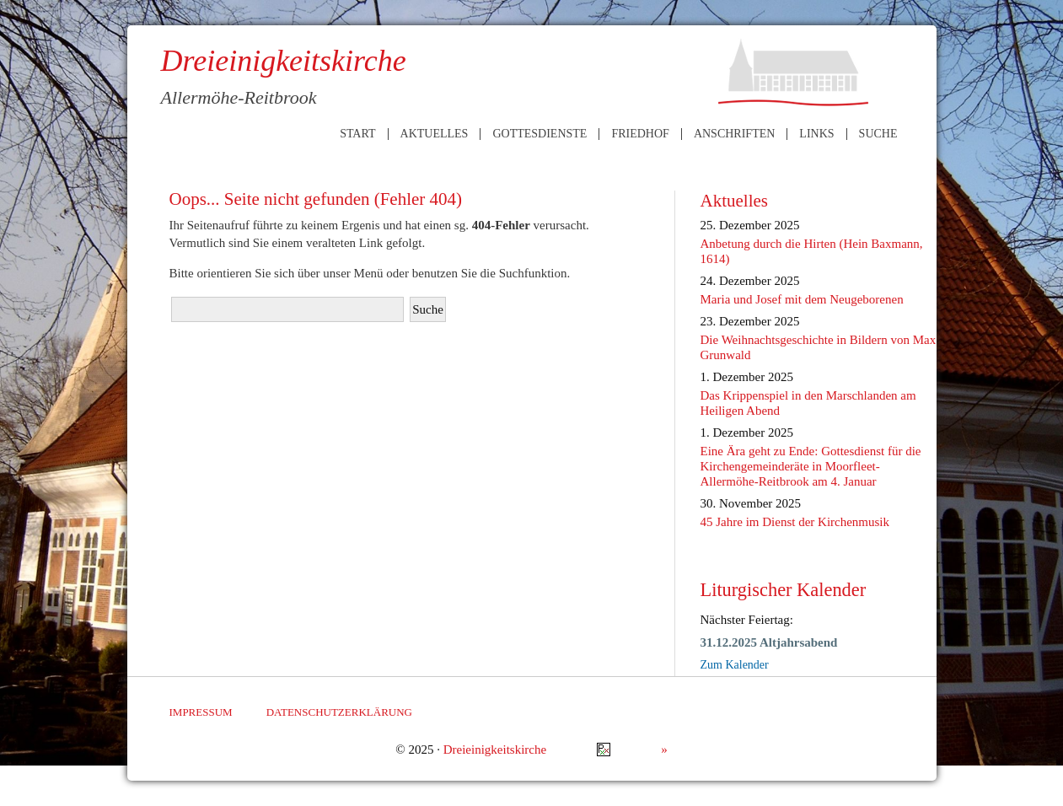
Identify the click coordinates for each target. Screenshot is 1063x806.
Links (816, 134)
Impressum (201, 712)
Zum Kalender (735, 664)
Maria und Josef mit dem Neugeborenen (802, 299)
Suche (878, 134)
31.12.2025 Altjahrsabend (769, 642)
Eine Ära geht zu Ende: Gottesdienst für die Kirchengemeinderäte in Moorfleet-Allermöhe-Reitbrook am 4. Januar (811, 466)
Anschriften (734, 134)
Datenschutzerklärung (339, 712)
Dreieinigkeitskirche (494, 749)
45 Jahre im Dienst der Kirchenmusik (795, 522)
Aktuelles (434, 134)
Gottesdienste (539, 134)
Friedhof (639, 134)
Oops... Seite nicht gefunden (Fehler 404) (316, 199)
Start (357, 134)
